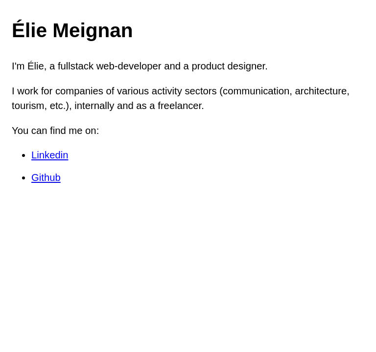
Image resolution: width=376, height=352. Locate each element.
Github (46, 177)
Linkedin (49, 155)
